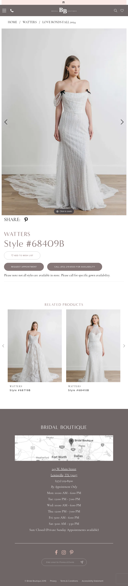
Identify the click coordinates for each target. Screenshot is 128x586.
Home (12, 22)
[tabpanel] (64, 122)
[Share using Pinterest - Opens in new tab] (26, 219)
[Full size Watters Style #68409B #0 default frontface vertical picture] (64, 122)
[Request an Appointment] (64, 2)
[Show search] (115, 10)
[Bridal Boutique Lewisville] (64, 10)
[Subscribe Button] (82, 562)
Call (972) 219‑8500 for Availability (74, 267)
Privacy (53, 581)
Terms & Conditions (69, 581)
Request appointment (24, 267)
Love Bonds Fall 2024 (59, 22)
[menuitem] (4, 10)
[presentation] (35, 345)
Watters (30, 22)
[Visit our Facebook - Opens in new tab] (56, 552)
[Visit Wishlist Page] (122, 10)
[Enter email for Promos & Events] (64, 562)
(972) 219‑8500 (64, 481)
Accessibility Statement (92, 581)
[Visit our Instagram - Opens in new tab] (64, 552)
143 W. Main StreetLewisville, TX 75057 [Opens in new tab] (64, 472)
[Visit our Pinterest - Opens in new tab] (71, 552)
